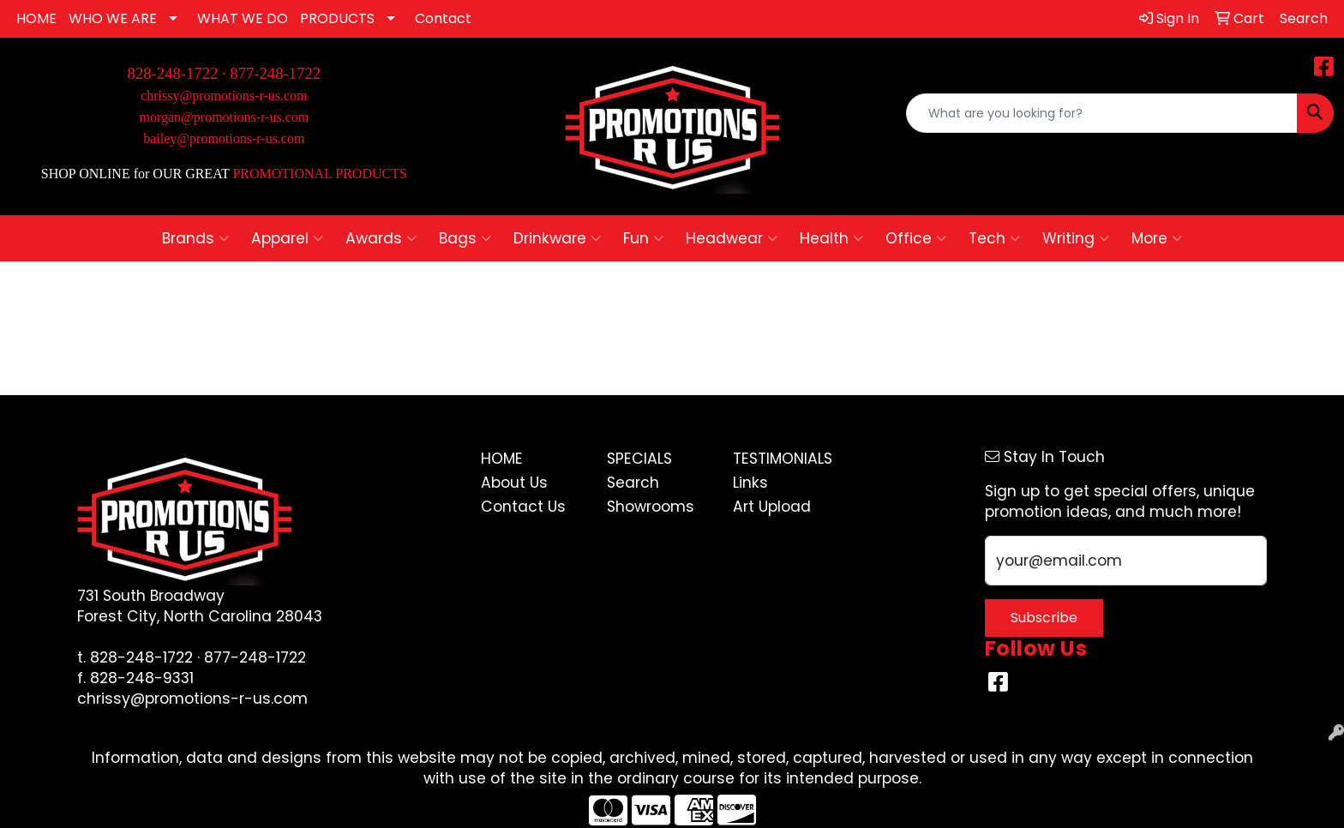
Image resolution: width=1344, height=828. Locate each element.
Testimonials (782, 458)
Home (502, 458)
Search (633, 482)
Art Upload (772, 506)
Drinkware (557, 238)
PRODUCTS (337, 18)
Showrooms (650, 506)
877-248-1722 (275, 73)
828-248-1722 (141, 657)
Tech (994, 238)
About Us (514, 482)
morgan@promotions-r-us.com (224, 117)
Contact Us (523, 506)
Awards (381, 238)
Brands (195, 238)
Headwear (731, 238)
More (1156, 238)
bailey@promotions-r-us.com (223, 138)
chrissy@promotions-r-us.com (224, 95)
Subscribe (1044, 617)
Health (831, 238)
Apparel (287, 238)
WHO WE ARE (113, 18)
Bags (465, 238)
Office (915, 238)
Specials (639, 458)
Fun (643, 238)
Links (750, 482)
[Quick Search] (1102, 113)
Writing (1075, 238)
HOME (36, 18)
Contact (443, 18)
